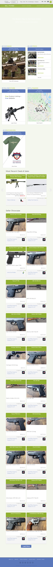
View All (39, 77)
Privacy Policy (32, 559)
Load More (26, 546)
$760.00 (43, 534)
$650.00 (22, 401)
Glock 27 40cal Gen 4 (16, 513)
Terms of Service (23, 559)
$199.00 (43, 268)
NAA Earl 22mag (36, 414)
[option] (9, 6)
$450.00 (22, 235)
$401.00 (43, 196)
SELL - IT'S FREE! (9, 6)
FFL (27, 1)
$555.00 (22, 434)
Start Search (40, 123)
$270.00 (43, 434)
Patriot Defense (11, 200)
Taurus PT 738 (15, 281)
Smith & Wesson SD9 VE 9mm (36, 247)
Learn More (14, 123)
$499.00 (22, 467)
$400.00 (22, 501)
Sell (24, 1)
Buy (21, 1)
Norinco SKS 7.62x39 (36, 314)
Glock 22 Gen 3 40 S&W (16, 214)
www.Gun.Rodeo (11, 272)
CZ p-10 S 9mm (36, 447)
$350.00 (43, 235)
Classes (36, 1)
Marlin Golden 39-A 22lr (15, 380)
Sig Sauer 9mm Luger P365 (15, 247)
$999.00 (43, 501)
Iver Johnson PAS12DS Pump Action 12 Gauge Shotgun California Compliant (35, 194)
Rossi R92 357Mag (36, 214)
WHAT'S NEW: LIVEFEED (43, 6)
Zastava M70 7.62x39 (36, 480)
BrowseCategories (8, 2)
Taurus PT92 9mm (15, 414)
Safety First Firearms (33, 200)
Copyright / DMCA (40, 559)
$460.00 (43, 301)
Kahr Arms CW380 (15, 314)
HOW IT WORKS (26, 6)
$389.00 (43, 368)
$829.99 (22, 268)
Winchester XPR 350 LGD (16, 480)
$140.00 (22, 301)
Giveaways (31, 1)
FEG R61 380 (36, 380)
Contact (16, 559)
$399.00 (22, 534)
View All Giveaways (13, 81)
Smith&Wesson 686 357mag (36, 513)
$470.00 (43, 334)
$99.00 (23, 368)
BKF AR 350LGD (37, 281)
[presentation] (2, 190)
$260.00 (22, 334)
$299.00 (43, 401)
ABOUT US (11, 559)
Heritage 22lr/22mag (16, 347)
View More (14, 166)
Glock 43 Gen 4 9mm (36, 347)
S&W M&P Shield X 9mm (16, 447)
